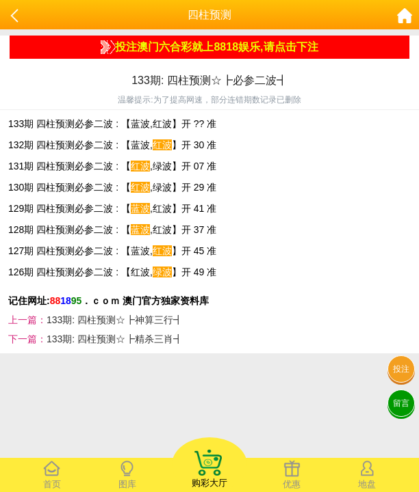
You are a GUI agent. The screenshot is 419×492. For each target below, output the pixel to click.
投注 (401, 369)
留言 (401, 403)
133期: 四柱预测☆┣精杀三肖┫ (115, 338)
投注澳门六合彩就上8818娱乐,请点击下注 (209, 47)
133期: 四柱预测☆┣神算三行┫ (115, 319)
